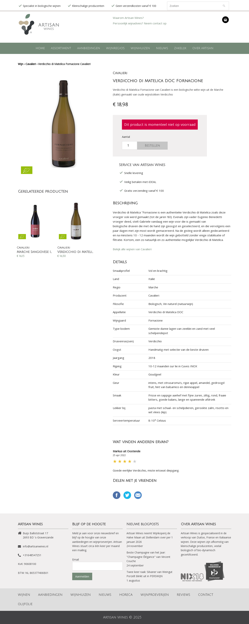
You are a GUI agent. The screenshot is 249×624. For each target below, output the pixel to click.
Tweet (127, 495)
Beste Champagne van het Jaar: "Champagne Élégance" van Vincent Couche (148, 557)
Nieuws (162, 48)
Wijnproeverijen (155, 595)
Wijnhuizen (140, 48)
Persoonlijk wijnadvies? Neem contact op (140, 23)
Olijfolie (25, 604)
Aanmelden (82, 576)
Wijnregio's (115, 48)
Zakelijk (180, 48)
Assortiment (61, 48)
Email (138, 495)
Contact (205, 595)
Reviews (183, 595)
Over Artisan (202, 48)
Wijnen (24, 595)
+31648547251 (32, 555)
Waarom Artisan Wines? (128, 18)
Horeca (126, 595)
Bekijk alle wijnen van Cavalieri (132, 249)
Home (40, 48)
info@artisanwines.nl (35, 546)
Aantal (126, 137)
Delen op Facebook (116, 495)
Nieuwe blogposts (143, 524)
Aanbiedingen (88, 48)
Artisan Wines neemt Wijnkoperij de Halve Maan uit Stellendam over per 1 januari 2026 (150, 537)
